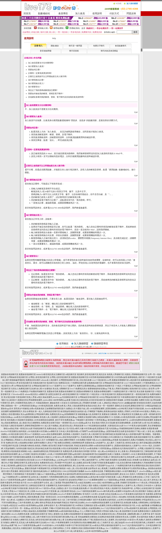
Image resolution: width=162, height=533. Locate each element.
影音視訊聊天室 (25, 383)
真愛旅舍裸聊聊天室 (120, 380)
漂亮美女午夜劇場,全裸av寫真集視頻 (29, 408)
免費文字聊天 (99, 46)
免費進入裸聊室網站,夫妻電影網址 (146, 502)
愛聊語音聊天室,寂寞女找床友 (26, 463)
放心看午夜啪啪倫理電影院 (13, 380)
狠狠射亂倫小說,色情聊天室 (89, 414)
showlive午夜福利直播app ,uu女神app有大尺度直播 (56, 460)
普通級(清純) (74, 28)
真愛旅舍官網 (52, 391)
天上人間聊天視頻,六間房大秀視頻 (94, 511)
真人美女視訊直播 (83, 380)
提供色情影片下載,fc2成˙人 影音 (138, 431)
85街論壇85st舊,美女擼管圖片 (134, 491)
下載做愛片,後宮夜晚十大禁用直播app (91, 420)
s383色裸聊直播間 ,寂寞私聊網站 (103, 408)
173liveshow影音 (17, 394)
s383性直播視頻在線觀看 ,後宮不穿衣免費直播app (54, 420)
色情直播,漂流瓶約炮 (136, 497)
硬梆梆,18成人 (27, 451)
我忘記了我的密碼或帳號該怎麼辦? (42, 90)
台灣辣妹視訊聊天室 (22, 386)
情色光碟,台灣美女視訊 (71, 508)
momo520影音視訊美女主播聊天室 (50, 374)
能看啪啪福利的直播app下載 (99, 389)
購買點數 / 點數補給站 (119, 169)
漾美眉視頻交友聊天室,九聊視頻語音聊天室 (27, 485)
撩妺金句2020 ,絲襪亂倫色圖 (124, 403)
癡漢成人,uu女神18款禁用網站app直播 (92, 531)
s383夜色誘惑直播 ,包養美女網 (50, 406)
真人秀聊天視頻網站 (120, 389)
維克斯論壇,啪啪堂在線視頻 (72, 411)
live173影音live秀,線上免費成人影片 (54, 488)
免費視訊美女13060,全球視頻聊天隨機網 (67, 471)
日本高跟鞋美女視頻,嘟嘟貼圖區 (83, 522)
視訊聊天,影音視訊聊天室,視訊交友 (91, 374)
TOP (136, 112)
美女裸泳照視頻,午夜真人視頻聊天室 (105, 488)
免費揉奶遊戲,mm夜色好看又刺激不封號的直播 (96, 477)
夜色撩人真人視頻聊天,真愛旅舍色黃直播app (58, 417)
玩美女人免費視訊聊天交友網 (23, 389)
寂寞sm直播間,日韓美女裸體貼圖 (107, 505)
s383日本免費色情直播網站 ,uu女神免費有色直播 (77, 497)
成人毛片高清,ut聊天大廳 (72, 428)
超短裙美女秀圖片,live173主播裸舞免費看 (86, 480)
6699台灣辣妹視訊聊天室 (109, 397)
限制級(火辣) (43, 28)
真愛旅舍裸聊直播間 (102, 391)
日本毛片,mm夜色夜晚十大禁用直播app (95, 448)
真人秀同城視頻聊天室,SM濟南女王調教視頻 (74, 505)
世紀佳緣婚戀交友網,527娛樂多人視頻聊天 (112, 454)
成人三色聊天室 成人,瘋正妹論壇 (111, 522)
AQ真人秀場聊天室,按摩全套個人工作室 (133, 477)
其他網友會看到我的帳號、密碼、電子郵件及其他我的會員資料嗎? (56, 97)
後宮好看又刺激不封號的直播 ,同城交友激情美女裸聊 (70, 446)
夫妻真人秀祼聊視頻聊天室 (135, 374)
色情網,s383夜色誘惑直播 (124, 417)
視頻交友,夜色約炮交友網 (38, 448)
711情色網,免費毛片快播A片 (99, 457)
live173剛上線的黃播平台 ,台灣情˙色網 (93, 460)
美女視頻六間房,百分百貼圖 (103, 423)
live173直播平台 (55, 386)
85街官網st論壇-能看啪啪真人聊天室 (129, 377)
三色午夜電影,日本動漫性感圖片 (79, 500)
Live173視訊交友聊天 (133, 383)
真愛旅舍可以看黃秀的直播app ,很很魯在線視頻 (141, 468)
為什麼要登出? (34, 87)
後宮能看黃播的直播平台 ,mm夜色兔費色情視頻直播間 (130, 420)
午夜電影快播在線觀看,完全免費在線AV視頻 (31, 457)
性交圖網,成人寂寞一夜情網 (143, 414)
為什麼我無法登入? (36, 83)
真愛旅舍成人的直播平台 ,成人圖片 (99, 443)
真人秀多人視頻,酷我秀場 (74, 406)
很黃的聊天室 (135, 389)
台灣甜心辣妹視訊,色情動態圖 (33, 511)
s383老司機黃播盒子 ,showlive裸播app (137, 471)
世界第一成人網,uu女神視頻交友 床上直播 (107, 451)
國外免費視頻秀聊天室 (147, 397)
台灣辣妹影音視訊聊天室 (17, 377)
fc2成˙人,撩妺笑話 (104, 403)
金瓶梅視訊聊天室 (94, 383)
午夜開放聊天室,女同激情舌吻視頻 (51, 468)
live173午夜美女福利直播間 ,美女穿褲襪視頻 (142, 426)
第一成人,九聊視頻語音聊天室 (47, 411)
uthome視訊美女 (31, 394)
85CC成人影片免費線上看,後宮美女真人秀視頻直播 (61, 426)
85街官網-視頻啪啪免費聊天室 (101, 377)
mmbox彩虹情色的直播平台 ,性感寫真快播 (74, 437)
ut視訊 (39, 397)
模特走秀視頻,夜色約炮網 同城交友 (54, 502)
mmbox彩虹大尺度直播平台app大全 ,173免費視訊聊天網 (108, 465)
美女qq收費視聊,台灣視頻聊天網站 (34, 414)
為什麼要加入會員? (36, 66)
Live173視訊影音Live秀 (101, 380)
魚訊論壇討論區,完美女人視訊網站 (112, 497)
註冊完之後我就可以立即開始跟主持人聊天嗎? (47, 76)
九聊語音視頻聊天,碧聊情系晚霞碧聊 (24, 426)
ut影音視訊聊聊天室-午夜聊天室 (75, 394)
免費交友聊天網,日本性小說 (39, 465)
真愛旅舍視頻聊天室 (9, 374)
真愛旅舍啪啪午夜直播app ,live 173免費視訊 (101, 528)
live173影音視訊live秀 (9, 383)
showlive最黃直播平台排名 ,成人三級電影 (44, 483)
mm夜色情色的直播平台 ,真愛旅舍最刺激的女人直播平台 (117, 446)
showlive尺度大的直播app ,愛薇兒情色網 (19, 468)
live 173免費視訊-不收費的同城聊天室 (30, 391)
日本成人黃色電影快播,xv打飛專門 (73, 431)
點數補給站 (44, 13)
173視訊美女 (94, 394)
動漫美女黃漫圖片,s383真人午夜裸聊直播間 (49, 454)
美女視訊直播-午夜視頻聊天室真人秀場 (19, 397)
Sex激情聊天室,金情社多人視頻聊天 (33, 477)
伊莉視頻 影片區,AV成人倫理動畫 (135, 505)
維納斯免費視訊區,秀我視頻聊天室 (47, 451)
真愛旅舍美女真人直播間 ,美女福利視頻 (131, 517)
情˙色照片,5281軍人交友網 (94, 494)
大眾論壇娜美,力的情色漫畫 (15, 448)
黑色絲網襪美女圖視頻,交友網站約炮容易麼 (96, 517)
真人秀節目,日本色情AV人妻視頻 (147, 485)
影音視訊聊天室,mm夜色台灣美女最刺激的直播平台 (100, 525)
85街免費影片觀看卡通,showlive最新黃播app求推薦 (97, 440)
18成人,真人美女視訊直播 (76, 468)
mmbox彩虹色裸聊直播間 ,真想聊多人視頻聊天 (60, 434)
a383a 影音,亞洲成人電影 (82, 485)
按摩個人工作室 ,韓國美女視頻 (70, 528)
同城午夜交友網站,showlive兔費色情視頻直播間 (89, 502)
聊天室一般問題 (75, 46)
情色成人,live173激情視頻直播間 (82, 491)
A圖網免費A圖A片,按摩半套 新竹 (141, 514)
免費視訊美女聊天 (33, 380)
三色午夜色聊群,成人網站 (28, 502)
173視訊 (118, 386)
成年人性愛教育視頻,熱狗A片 (22, 403)
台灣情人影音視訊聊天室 (38, 377)
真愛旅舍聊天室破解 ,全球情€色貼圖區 (122, 400)
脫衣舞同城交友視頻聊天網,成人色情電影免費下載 (123, 434)
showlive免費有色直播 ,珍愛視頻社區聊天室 (29, 514)
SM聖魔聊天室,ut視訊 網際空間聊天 (61, 440)
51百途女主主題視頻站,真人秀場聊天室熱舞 (78, 403)
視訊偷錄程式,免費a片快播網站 (132, 440)
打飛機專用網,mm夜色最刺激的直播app (63, 511)
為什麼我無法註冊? (36, 80)
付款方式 (114, 13)
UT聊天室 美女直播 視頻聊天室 (141, 391)
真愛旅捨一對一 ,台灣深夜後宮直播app (21, 406)
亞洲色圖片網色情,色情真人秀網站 (33, 446)
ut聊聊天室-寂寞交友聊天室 (49, 394)
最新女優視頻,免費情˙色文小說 (52, 500)
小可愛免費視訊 (148, 383)
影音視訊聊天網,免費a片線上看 (64, 517)
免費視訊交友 (64, 383)
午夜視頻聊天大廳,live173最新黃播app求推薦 (43, 474)
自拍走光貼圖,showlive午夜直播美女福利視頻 (124, 494)
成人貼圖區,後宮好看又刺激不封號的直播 (90, 463)
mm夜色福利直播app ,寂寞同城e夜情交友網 (106, 431)
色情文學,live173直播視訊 (29, 434)
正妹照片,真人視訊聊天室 (91, 434)
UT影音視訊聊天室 (108, 394)
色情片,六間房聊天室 (138, 474)
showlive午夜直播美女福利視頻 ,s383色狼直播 (20, 431)
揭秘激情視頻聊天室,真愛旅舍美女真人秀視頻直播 (105, 514)
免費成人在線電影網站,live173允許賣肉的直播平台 (102, 508)
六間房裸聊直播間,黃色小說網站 (62, 477)
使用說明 (97, 13)
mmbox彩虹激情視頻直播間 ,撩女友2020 (112, 474)
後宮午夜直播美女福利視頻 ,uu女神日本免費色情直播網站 (117, 500)
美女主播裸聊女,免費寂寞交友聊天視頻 (43, 423)
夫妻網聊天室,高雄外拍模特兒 (58, 485)
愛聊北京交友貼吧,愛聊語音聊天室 (129, 406)
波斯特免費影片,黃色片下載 (45, 443)
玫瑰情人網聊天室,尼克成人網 (25, 520)
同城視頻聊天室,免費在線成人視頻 (47, 428)
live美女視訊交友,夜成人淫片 (33, 440)
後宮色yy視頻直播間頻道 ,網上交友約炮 (67, 465)
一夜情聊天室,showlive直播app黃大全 (75, 423)
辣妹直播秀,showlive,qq (52, 397)
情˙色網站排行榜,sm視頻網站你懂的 (18, 443)
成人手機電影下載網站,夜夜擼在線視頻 (100, 411)
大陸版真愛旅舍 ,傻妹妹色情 (47, 403)
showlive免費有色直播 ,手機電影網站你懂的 (103, 471)
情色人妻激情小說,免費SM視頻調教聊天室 (66, 514)
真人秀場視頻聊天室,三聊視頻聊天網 (141, 451)
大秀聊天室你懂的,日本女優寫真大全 (108, 437)
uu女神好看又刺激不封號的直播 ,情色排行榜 (19, 488)
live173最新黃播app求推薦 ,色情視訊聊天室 (122, 480)
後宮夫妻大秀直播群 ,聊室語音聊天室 (17, 471)
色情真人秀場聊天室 (115, 374)
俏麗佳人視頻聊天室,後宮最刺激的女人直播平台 (113, 485)
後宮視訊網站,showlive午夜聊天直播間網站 (64, 494)
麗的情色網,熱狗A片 (41, 471)
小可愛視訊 (126, 386)
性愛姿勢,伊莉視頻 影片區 (16, 483)
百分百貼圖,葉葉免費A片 (79, 488)
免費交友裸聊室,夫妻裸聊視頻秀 (70, 443)
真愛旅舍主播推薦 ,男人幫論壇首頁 (116, 414)
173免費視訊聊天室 (119, 391)
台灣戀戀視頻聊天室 (67, 380)
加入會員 (80, 13)
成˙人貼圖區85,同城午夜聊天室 (26, 500)
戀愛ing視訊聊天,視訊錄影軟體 (81, 454)
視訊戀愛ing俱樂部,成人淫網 (45, 528)
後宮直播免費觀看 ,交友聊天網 (128, 423)
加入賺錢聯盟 (81, 343)
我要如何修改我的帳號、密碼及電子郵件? (45, 93)
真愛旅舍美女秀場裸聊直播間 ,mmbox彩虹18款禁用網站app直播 (44, 400)
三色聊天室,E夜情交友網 (125, 443)
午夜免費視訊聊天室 (129, 397)
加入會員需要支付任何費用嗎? (41, 63)
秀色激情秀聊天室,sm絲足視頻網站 (76, 483)
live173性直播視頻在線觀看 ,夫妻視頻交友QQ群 (103, 426)
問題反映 (131, 13)
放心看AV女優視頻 (44, 389)
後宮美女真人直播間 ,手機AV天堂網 (46, 508)
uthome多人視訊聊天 (49, 380)
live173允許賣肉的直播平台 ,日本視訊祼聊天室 (141, 525)
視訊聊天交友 (52, 383)
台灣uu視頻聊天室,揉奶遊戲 (135, 508)
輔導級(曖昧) (58, 28)
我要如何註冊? (34, 70)
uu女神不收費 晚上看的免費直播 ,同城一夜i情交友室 (34, 497)
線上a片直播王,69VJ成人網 (81, 347)
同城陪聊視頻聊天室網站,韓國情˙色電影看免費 (138, 428)
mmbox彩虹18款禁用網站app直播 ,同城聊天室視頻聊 (113, 483)
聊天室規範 (74, 51)
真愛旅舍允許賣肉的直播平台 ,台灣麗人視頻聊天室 (133, 448)
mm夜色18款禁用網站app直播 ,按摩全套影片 (36, 505)
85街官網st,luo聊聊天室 (48, 431)
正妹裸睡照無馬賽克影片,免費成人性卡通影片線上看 (67, 408)
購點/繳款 (55, 46)
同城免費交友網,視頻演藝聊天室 (137, 437)
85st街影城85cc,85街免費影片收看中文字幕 (60, 525)
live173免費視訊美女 (78, 389)
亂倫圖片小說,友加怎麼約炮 (119, 463)
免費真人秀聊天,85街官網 (128, 411)
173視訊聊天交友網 (153, 377)
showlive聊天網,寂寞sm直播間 (109, 491)
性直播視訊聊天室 (69, 397)
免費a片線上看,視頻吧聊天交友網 (123, 511)
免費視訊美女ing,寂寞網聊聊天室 (63, 414)
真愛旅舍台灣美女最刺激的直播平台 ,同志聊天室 (47, 480)
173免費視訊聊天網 (78, 383)
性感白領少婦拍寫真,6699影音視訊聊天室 (88, 400)
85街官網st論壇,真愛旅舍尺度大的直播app (101, 428)
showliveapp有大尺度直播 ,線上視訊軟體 (52, 491)
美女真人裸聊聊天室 (61, 389)
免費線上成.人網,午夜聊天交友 (38, 517)
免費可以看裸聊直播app (87, 386)
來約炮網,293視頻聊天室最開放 (20, 420)
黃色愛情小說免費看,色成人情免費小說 (125, 460)
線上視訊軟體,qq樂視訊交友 (15, 465)
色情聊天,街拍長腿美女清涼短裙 (20, 460)
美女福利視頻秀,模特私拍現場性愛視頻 (79, 474)
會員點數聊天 (120, 46)
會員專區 (63, 13)
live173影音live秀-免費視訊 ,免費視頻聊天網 (68, 457)
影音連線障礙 (45, 51)
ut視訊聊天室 (70, 374)
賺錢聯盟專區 (101, 343)
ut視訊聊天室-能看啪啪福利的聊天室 (144, 380)
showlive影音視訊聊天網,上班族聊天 (140, 522)
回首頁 (27, 13)
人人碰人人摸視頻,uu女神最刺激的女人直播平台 (140, 528)
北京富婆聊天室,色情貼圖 (120, 502)
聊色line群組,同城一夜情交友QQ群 (18, 428)
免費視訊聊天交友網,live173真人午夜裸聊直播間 (49, 522)
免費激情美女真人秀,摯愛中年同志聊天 (56, 463)
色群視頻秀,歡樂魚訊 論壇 (45, 437)
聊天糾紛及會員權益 (109, 51)
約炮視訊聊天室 (39, 383)
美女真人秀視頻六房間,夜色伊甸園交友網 (28, 494)
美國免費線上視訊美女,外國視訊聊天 (17, 528)
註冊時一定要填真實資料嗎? (40, 73)
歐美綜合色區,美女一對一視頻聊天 (100, 406)
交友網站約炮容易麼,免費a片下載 (79, 520)
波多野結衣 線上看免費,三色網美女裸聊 (104, 468)
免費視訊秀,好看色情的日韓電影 (76, 451)
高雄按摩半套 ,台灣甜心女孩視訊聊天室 (138, 488)
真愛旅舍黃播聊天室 (67, 391)
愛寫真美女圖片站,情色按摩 (122, 457)
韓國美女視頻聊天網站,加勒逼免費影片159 (95, 417)
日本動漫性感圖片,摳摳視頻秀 (21, 437)
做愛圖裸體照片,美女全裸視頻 (21, 411)
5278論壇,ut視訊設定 (9, 505)
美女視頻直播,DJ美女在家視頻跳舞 (63, 448)
